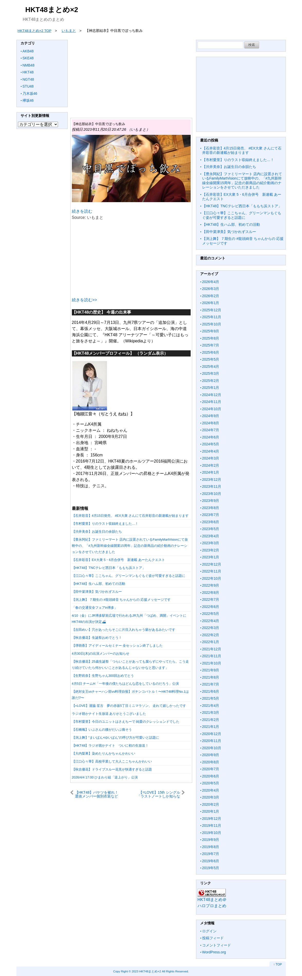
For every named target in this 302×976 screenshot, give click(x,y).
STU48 (28, 86)
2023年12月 (211, 479)
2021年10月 (211, 663)
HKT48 (28, 72)
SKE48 (28, 58)
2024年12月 (211, 395)
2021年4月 (210, 705)
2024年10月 (211, 409)
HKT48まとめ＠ (212, 899)
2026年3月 (210, 289)
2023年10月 (211, 494)
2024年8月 (210, 423)
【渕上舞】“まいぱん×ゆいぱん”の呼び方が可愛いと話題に (115, 737)
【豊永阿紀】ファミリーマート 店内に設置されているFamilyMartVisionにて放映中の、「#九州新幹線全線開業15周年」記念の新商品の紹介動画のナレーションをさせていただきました (130, 546)
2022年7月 (210, 599)
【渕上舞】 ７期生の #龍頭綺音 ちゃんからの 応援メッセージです (121, 600)
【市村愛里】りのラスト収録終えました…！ (105, 523)
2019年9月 (210, 840)
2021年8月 (210, 677)
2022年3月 (210, 628)
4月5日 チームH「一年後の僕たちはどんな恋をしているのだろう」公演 (125, 684)
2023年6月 (210, 522)
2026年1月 (210, 303)
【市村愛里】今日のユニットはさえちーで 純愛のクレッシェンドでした (126, 722)
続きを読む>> (84, 300)
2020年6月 (210, 776)
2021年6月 (210, 691)
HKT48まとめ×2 (51, 10)
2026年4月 (210, 282)
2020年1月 (210, 811)
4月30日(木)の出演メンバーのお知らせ (101, 653)
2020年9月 (210, 755)
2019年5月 (210, 868)
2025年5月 (210, 359)
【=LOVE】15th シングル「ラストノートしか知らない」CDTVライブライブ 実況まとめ (160, 794)
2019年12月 (211, 819)
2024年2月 (210, 465)
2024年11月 (211, 402)
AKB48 (28, 51)
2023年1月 (210, 557)
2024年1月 (210, 472)
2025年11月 (211, 317)
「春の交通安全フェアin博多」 (95, 607)
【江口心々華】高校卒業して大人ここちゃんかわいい (112, 761)
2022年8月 (210, 592)
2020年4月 (210, 790)
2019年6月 (210, 861)
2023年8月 (210, 508)
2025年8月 (210, 338)
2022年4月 (210, 621)
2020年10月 (211, 748)
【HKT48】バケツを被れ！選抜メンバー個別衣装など (97, 794)
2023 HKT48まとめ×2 (146, 971)
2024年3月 (210, 458)
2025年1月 (210, 388)
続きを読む (82, 211)
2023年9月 (210, 501)
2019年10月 (211, 833)
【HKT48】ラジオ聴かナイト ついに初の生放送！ (110, 745)
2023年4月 (210, 536)
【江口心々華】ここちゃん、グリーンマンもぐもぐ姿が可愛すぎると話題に (128, 576)
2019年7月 (210, 854)
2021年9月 (210, 670)
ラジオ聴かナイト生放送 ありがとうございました (109, 714)
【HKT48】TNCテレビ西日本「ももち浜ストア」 (108, 568)
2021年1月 (210, 727)
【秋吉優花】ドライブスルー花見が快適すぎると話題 (112, 769)
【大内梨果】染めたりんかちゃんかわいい (103, 753)
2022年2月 (210, 635)
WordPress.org (214, 952)
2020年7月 (210, 769)
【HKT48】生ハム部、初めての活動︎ (98, 584)
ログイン (209, 931)
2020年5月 (210, 783)
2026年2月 (210, 296)
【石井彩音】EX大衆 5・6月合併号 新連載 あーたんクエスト (118, 560)
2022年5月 (210, 614)
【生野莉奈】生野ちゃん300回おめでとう (103, 676)
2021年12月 (211, 649)
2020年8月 (210, 762)
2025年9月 (210, 331)
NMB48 (29, 65)
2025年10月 (211, 324)
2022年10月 (211, 578)
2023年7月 (210, 515)
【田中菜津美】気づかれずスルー (97, 592)
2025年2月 (210, 381)
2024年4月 (210, 451)
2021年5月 (210, 698)
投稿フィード (213, 938)
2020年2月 (210, 804)
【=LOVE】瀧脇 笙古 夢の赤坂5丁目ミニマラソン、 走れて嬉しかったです (129, 706)
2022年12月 (211, 564)
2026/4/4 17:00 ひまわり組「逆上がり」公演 (105, 777)
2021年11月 (211, 656)
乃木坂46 (30, 93)
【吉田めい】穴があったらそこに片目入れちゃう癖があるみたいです (123, 630)
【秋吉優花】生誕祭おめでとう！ (97, 638)
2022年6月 (210, 607)
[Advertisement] (131, 76)
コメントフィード (216, 945)
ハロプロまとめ (212, 906)
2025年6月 (210, 352)
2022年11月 (211, 571)
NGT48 (28, 79)
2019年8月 (210, 847)
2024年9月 (210, 416)
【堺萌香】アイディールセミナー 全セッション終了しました (117, 645)
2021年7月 (210, 684)
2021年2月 (210, 720)
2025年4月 (210, 366)
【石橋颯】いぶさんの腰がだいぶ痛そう (102, 729)
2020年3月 (210, 797)
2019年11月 (211, 825)
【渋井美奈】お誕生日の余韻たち (97, 531)
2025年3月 (210, 373)
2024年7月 (210, 430)
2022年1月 (210, 642)
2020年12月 (211, 734)
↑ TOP (277, 964)
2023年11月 (211, 486)
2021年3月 (210, 712)
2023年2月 (210, 550)
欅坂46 (28, 100)
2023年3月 (210, 543)
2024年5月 (210, 444)
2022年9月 (210, 585)
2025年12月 (211, 310)
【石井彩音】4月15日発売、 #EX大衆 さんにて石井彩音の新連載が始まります (130, 516)
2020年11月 (211, 741)
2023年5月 (210, 529)
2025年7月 (210, 345)
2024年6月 (210, 437)
